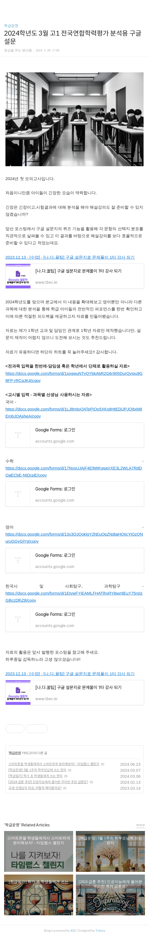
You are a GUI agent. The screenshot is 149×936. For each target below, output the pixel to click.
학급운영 (11, 25)
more (140, 825)
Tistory (100, 930)
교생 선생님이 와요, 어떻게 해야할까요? (34, 788)
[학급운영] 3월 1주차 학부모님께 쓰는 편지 (37, 770)
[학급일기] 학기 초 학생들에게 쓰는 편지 (35, 776)
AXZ (73, 930)
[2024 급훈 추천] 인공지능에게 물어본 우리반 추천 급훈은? (48, 782)
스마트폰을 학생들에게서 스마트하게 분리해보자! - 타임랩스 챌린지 (53, 764)
